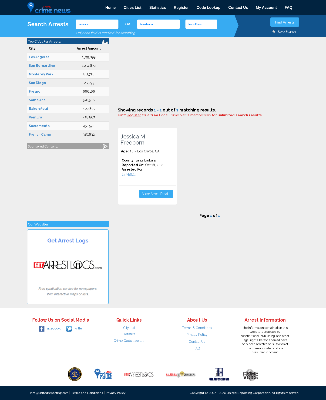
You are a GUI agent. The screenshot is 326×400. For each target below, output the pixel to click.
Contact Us (238, 8)
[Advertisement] (68, 182)
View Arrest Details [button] (156, 194)
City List (129, 328)
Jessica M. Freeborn (133, 139)
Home (110, 8)
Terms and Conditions (87, 393)
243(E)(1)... (129, 174)
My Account (266, 8)
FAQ (288, 8)
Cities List (132, 8)
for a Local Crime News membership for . (194, 115)
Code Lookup (208, 8)
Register (181, 8)
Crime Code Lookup (129, 341)
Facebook (49, 328)
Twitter (74, 328)
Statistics (157, 8)
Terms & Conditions (197, 328)
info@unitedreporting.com (49, 393)
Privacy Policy (197, 334)
